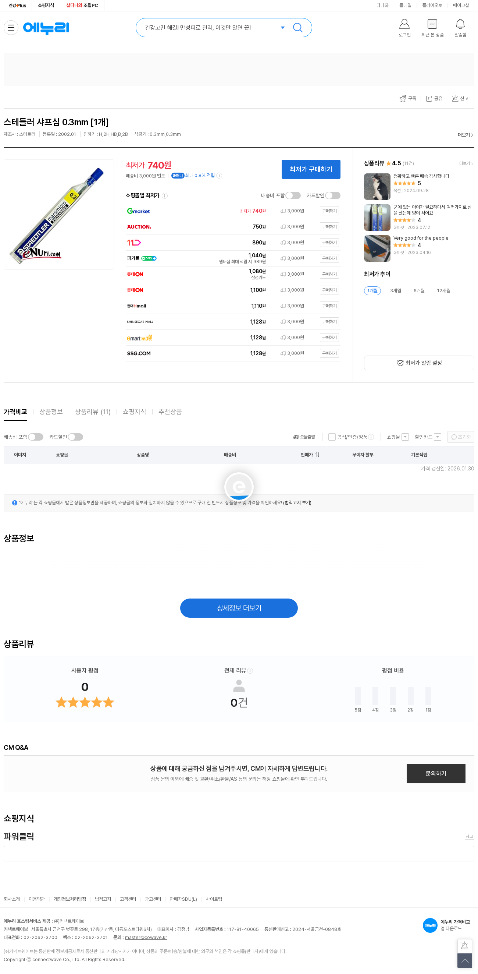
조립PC (82, 5)
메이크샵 (461, 5)
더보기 (464, 135)
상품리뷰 (93, 412)
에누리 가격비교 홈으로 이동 (46, 27)
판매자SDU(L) (183, 899)
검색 (297, 27)
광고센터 (153, 899)
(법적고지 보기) (297, 502)
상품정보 (51, 412)
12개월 (443, 290)
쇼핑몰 (393, 437)
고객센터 (128, 899)
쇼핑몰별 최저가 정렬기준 (164, 196)
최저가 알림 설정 (424, 363)
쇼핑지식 (46, 5)
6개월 (419, 290)
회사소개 (12, 899)
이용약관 (37, 899)
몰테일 (405, 5)
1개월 (372, 290)
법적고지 (103, 899)
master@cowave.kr (146, 937)
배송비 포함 (273, 195)
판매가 (307, 455)
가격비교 (15, 412)
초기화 (464, 437)
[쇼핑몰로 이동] (231, 211)
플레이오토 (432, 5)
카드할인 (315, 195)
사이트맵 (214, 899)
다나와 (383, 5)
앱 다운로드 (448, 925)
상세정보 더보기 (239, 608)
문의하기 (436, 773)
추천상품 (170, 412)
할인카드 (423, 437)
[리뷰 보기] (419, 186)
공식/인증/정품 (352, 437)
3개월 (395, 290)
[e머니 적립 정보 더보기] (219, 175)
